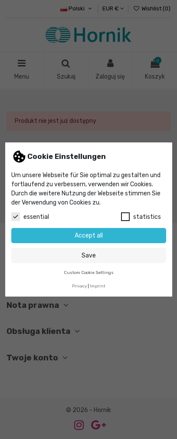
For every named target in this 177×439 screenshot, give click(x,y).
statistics (141, 216)
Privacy (79, 286)
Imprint (97, 286)
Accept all (89, 235)
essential (30, 216)
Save (89, 255)
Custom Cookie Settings (89, 272)
